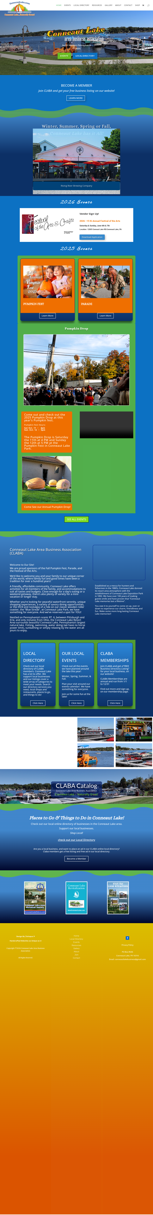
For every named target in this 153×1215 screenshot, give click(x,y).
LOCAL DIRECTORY (81, 5)
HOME (58, 5)
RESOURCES (97, 5)
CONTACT (128, 5)
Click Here (38, 703)
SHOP (137, 5)
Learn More (47, 315)
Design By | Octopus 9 (25, 936)
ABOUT (118, 5)
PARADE (86, 304)
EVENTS (67, 5)
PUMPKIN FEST (33, 304)
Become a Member (76, 858)
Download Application (92, 237)
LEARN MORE (76, 98)
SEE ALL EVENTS (76, 519)
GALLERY (108, 5)
